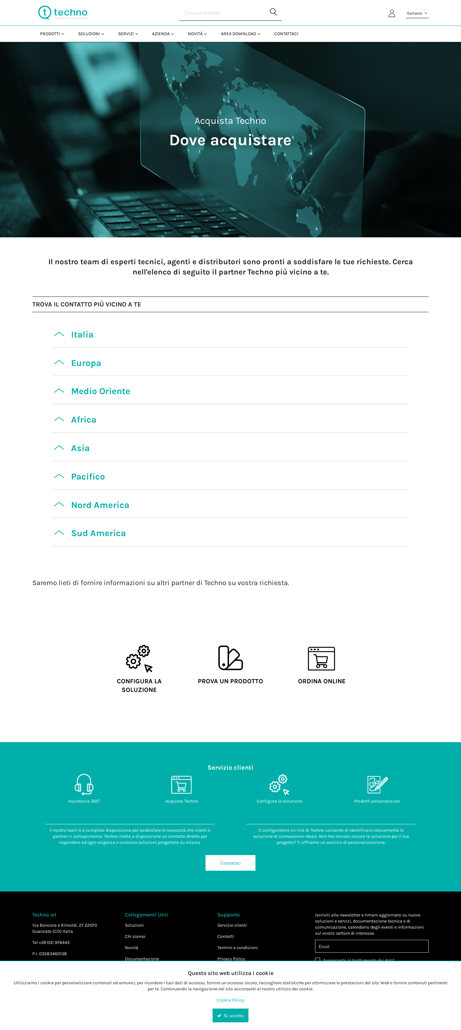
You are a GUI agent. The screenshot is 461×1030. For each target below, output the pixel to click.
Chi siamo (135, 936)
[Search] (230, 13)
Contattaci (230, 863)
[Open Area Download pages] (261, 34)
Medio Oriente (100, 391)
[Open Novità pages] (208, 34)
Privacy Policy (231, 959)
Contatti (225, 936)
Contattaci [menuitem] (286, 33)
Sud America (98, 533)
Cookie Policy (230, 1000)
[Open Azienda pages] (175, 34)
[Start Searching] (274, 13)
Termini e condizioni (237, 947)
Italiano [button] (417, 13)
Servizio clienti (232, 925)
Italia (82, 334)
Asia (80, 448)
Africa (83, 419)
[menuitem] (51, 34)
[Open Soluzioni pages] (105, 34)
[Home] (62, 12)
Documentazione (142, 959)
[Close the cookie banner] (455, 966)
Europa (86, 363)
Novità (131, 947)
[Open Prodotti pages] (65, 34)
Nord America (100, 505)
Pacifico (88, 476)
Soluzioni (134, 925)
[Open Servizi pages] (139, 34)
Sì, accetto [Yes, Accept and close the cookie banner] (230, 1015)
